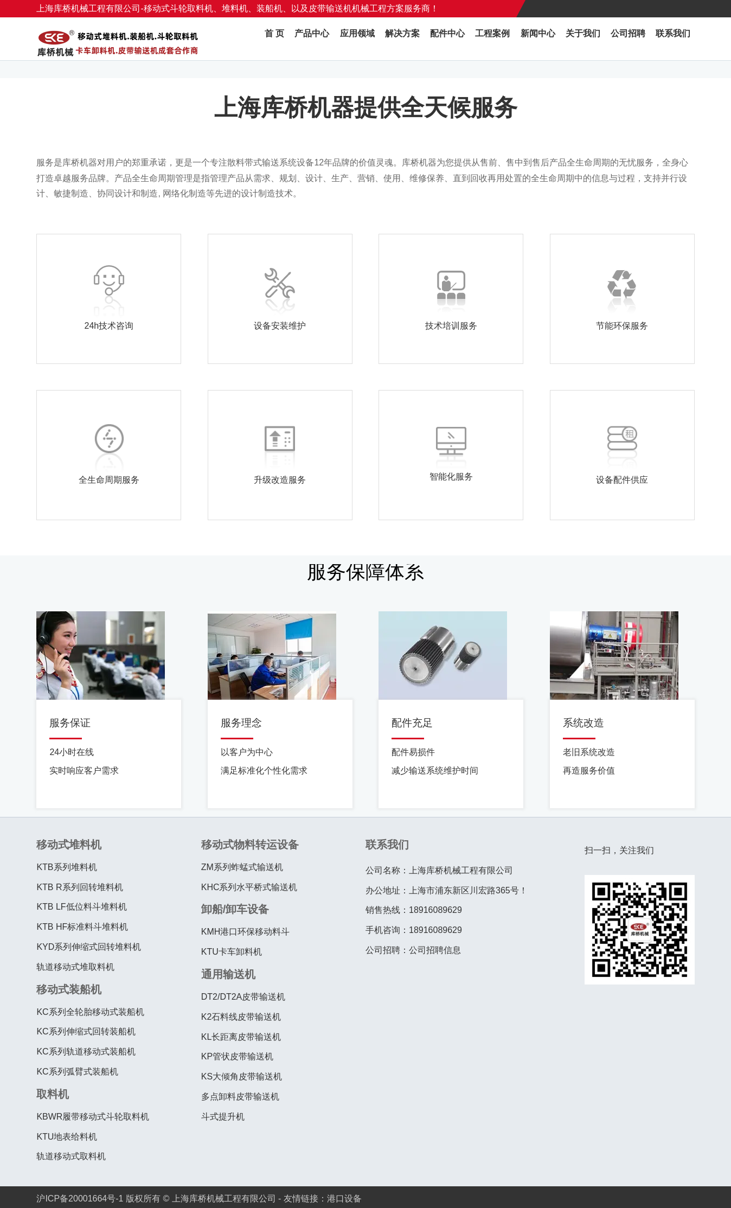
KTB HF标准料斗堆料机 (82, 926)
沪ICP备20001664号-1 (79, 1198)
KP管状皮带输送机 (237, 1056)
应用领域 (396, 38)
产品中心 (356, 38)
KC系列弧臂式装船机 (77, 1071)
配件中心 (476, 38)
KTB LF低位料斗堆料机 (81, 906)
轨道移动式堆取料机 (75, 966)
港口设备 (344, 1198)
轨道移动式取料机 (71, 1156)
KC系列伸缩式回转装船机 (85, 1031)
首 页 (323, 38)
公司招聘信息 (435, 950)
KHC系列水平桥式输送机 (249, 887)
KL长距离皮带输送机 (241, 1036)
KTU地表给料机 (66, 1136)
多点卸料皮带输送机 (240, 1096)
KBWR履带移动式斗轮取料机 (92, 1116)
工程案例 (516, 38)
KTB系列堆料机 (66, 867)
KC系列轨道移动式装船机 (85, 1051)
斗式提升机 (223, 1116)
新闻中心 (557, 38)
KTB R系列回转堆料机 (79, 887)
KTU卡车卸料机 (231, 951)
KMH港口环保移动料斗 (245, 931)
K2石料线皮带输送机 (241, 1016)
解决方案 (436, 38)
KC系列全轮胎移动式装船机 (90, 1012)
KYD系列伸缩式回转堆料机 (88, 946)
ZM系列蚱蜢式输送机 (242, 867)
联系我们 (677, 38)
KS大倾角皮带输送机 (241, 1076)
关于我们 (597, 38)
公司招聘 (637, 38)
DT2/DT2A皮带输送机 (243, 996)
